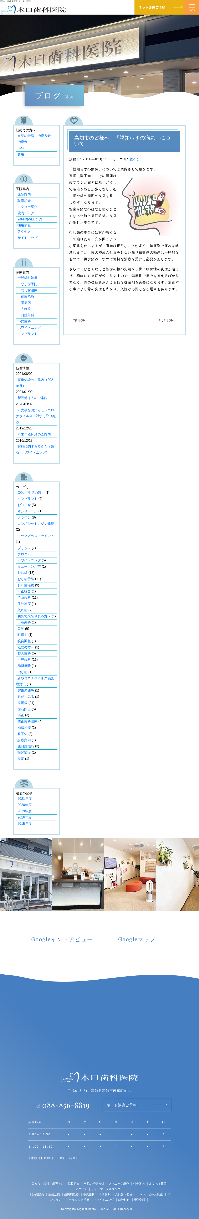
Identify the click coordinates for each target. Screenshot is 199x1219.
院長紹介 (74, 1183)
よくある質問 (158, 1183)
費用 (20, 154)
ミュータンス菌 (29, 566)
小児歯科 (24, 321)
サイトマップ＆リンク (105, 1189)
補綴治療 (25, 296)
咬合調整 (24, 641)
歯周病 (24, 303)
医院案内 (24, 194)
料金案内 (139, 1183)
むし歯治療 (27, 290)
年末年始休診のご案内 (34, 434)
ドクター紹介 (27, 207)
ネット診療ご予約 (152, 7)
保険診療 (24, 604)
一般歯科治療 (27, 278)
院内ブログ (25, 213)
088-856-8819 (62, 1105)
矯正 (20, 715)
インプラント (27, 334)
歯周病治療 (71, 1194)
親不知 (135, 159)
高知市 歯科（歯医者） (48, 1183)
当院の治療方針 (94, 1183)
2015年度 (24, 823)
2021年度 (24, 798)
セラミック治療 (79, 1200)
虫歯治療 (54, 1194)
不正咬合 (24, 591)
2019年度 (24, 811)
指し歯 (22, 672)
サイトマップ (27, 238)
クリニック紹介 (118, 1183)
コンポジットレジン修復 (35, 523)
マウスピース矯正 (151, 1194)
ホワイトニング (29, 327)
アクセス (24, 231)
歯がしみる (25, 696)
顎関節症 (24, 752)
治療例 (22, 142)
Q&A (21, 148)
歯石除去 (24, 709)
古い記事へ (80, 320)
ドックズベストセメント (35, 535)
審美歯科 (24, 653)
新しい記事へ (167, 320)
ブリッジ (24, 548)
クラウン (24, 517)
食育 (20, 758)
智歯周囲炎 (25, 690)
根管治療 (140, 1200)
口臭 (20, 628)
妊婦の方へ (25, 647)
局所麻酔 (24, 666)
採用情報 (24, 225)
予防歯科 (24, 597)
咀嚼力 (22, 635)
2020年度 (24, 805)
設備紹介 (24, 200)
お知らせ (24, 505)
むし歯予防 (27, 284)
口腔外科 (25, 315)
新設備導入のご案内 (32, 398)
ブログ (22, 554)
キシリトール (27, 511)
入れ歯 (24, 309)
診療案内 (24, 740)
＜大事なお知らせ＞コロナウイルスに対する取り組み (36, 416)
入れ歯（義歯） (125, 1194)
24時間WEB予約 (29, 219)
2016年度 (24, 817)
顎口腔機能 (25, 746)
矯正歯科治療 (27, 721)
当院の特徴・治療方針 (34, 136)
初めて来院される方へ (34, 616)
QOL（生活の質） (31, 492)
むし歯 (22, 573)
